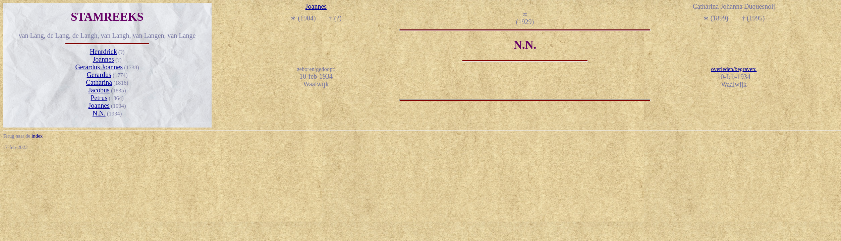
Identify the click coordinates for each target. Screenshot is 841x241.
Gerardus (99, 74)
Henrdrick (103, 51)
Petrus (99, 97)
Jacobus (99, 90)
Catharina (99, 82)
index (37, 136)
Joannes (103, 59)
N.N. (99, 113)
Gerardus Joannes (99, 67)
